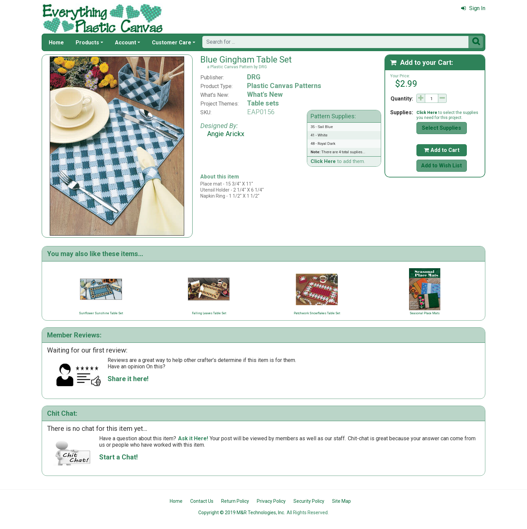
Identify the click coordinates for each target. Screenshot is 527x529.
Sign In (473, 8)
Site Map (341, 501)
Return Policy (235, 501)
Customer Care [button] (171, 42)
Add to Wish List (441, 165)
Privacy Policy (271, 501)
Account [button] (125, 42)
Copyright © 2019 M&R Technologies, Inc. (241, 512)
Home (56, 42)
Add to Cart (441, 150)
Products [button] (87, 42)
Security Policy (308, 501)
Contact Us (201, 501)
